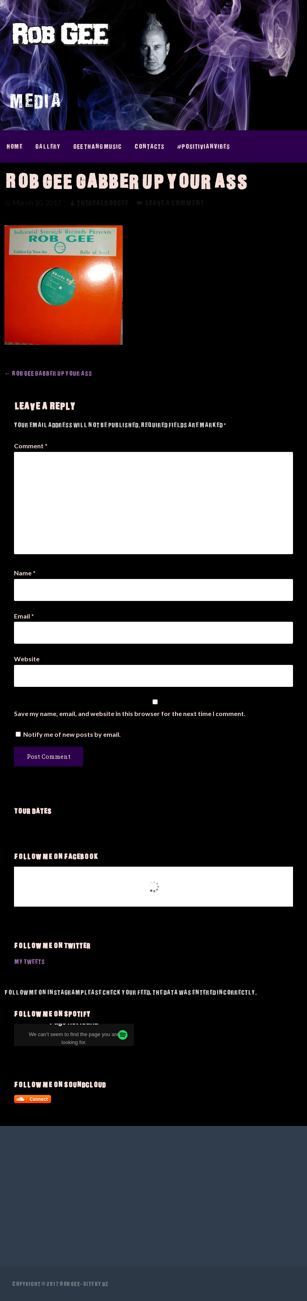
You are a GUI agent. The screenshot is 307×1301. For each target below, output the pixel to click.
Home (14, 146)
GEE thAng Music (97, 146)
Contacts (149, 146)
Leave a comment (174, 203)
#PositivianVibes (203, 146)
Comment (31, 446)
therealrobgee (102, 203)
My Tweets (29, 961)
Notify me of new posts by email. (72, 734)
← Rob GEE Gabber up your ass (48, 373)
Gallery (47, 146)
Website (27, 658)
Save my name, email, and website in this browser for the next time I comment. (129, 713)
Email (24, 616)
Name (25, 573)
